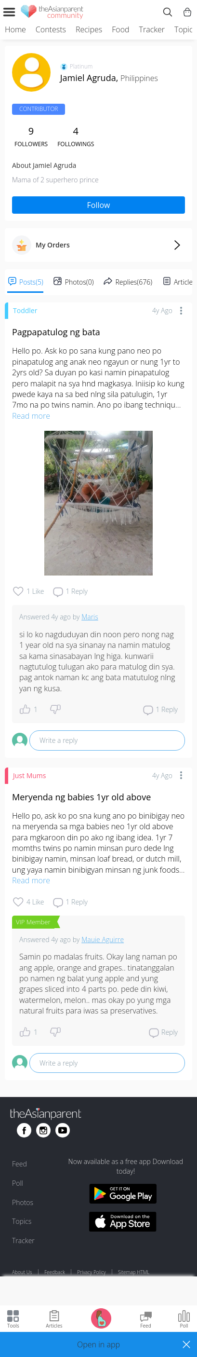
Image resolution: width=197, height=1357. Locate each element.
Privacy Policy (91, 1272)
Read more (31, 416)
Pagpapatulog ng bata (56, 332)
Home (15, 29)
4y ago (162, 310)
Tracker (152, 29)
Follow (98, 205)
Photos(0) (79, 282)
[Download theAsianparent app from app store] (123, 1223)
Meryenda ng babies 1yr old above (81, 797)
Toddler (25, 310)
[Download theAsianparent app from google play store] (123, 1195)
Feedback (54, 1272)
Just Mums (29, 775)
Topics (185, 29)
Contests (51, 29)
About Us (22, 1272)
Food (120, 29)
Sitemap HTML (133, 1272)
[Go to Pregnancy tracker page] (101, 1317)
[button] (98, 1344)
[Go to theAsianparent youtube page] (62, 1130)
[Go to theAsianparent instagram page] (43, 1130)
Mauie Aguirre (102, 939)
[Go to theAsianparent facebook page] (24, 1130)
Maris (89, 616)
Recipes (89, 29)
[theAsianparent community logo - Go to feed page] (52, 13)
